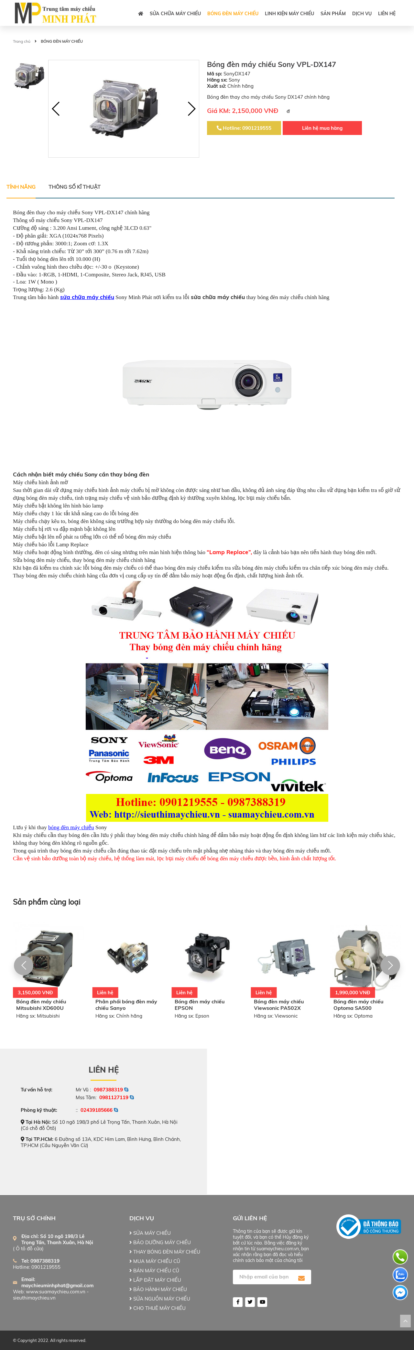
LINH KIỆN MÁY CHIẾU (289, 14)
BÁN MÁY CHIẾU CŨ (154, 1270)
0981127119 (113, 1097)
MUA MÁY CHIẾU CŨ (154, 1261)
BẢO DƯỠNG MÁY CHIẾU (160, 1242)
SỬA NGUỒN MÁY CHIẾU (159, 1299)
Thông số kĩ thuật (75, 187)
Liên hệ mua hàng (322, 128)
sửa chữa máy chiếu (87, 297)
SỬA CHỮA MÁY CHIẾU (175, 14)
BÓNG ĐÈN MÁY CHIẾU (232, 14)
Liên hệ (387, 14)
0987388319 (108, 1090)
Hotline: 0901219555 (244, 128)
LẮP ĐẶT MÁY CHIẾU (155, 1280)
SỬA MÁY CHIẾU (150, 1233)
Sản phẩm (333, 14)
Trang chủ (21, 41)
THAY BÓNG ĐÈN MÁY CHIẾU (164, 1252)
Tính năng (21, 187)
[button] (191, 109)
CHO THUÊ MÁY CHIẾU (157, 1308)
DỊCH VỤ (362, 14)
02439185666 (97, 1110)
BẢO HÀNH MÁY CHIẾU (158, 1289)
